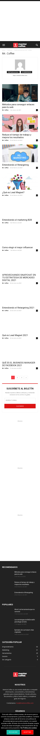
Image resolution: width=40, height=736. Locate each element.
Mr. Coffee (5, 110)
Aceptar (27, 732)
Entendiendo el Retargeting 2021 (18, 307)
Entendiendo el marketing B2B (17, 220)
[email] (20, 400)
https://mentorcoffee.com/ (20, 75)
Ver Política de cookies (28, 728)
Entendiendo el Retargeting (15, 165)
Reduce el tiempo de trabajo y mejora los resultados (16, 136)
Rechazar (13, 732)
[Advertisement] (20, 21)
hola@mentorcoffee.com (24, 703)
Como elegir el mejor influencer (17, 247)
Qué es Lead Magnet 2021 (15, 335)
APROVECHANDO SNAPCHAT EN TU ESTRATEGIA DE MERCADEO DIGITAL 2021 (19, 278)
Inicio (3, 50)
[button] (3, 45)
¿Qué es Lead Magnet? (13, 192)
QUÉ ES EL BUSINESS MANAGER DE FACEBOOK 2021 (18, 364)
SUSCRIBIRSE (20, 406)
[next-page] (26, 377)
